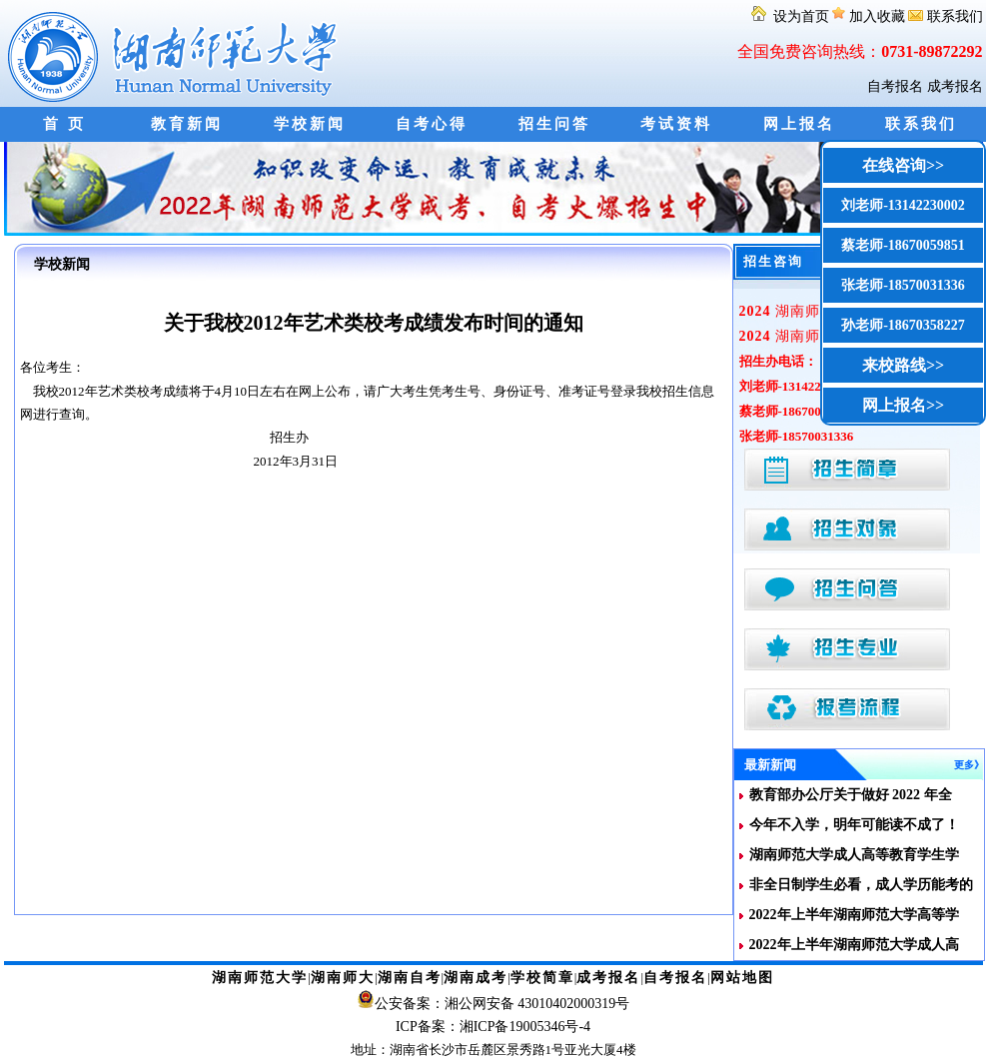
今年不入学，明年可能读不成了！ (854, 824)
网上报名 (799, 124)
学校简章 (542, 977)
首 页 (64, 124)
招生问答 (554, 124)
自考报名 (895, 86)
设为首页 (789, 16)
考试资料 (676, 124)
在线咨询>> (903, 165)
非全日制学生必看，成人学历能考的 (861, 884)
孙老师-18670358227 (903, 325)
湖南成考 (475, 977)
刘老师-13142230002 (903, 205)
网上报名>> (903, 405)
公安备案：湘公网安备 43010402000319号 (502, 1003)
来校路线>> (903, 365)
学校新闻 (310, 124)
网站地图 (742, 977)
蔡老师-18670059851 (903, 245)
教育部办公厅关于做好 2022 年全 (850, 794)
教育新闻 (187, 124)
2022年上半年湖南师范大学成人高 (854, 944)
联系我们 (945, 16)
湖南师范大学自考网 (176, 53)
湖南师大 (343, 977)
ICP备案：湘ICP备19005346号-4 (493, 1026)
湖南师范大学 (260, 977)
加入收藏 (870, 16)
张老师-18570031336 (903, 285)
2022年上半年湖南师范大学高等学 (854, 914)
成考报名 (955, 86)
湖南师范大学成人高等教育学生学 (854, 854)
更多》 (969, 764)
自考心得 (432, 124)
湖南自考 (410, 977)
